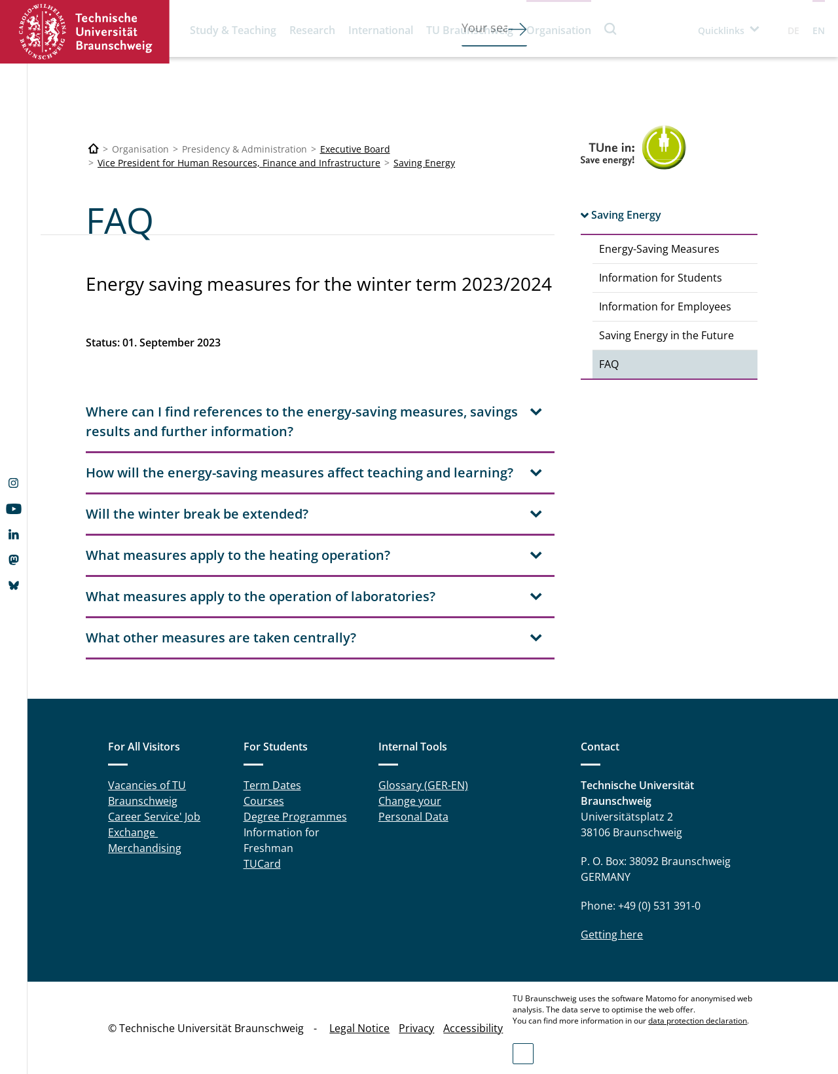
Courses (264, 801)
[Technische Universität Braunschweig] (93, 149)
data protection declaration (697, 1020)
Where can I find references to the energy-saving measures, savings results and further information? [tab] (302, 421)
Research (312, 30)
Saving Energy (424, 163)
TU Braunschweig (469, 30)
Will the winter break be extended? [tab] (197, 514)
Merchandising (144, 848)
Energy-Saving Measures (659, 249)
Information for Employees (665, 306)
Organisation (558, 30)
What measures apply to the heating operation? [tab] (238, 555)
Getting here (612, 934)
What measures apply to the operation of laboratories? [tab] (260, 596)
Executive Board (355, 149)
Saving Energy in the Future (666, 335)
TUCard (262, 864)
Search (610, 28)
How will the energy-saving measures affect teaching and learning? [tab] (299, 472)
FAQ (609, 364)
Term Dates (272, 785)
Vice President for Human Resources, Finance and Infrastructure (239, 163)
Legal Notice (359, 1028)
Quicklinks (721, 30)
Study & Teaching (233, 30)
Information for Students (660, 277)
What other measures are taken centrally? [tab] (221, 637)
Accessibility (473, 1028)
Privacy (416, 1028)
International (380, 30)
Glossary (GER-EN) (423, 785)
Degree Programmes (295, 816)
